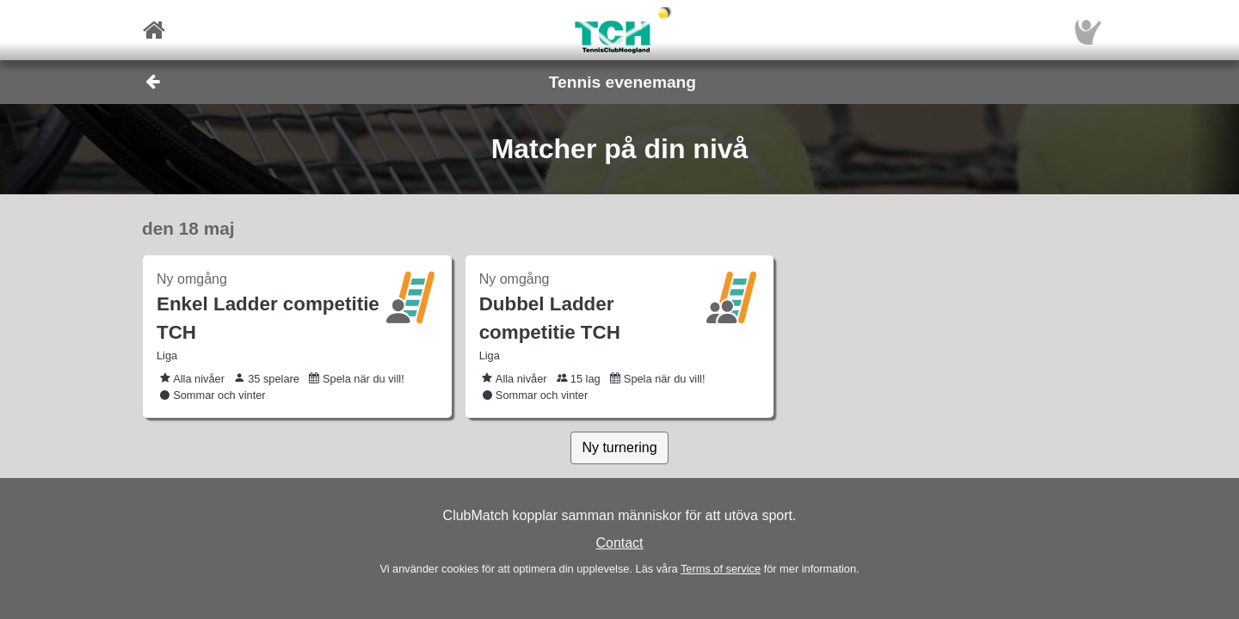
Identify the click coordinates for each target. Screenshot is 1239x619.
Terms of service (721, 568)
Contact (619, 543)
